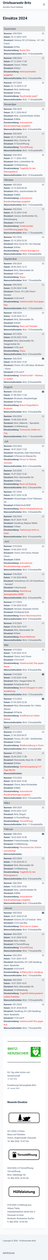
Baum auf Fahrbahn (28, 326)
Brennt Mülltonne (27, 637)
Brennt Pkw (25, 50)
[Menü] (44, 4)
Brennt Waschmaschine (30, 615)
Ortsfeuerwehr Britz (17, 3)
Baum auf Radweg (28, 484)
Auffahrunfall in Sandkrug (31, 972)
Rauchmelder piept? (29, 96)
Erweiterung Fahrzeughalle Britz (21, 1085)
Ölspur (22, 277)
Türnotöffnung (26, 147)
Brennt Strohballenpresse (31, 508)
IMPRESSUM (9, 1253)
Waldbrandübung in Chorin (32, 745)
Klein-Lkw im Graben (29, 926)
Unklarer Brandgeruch (29, 250)
